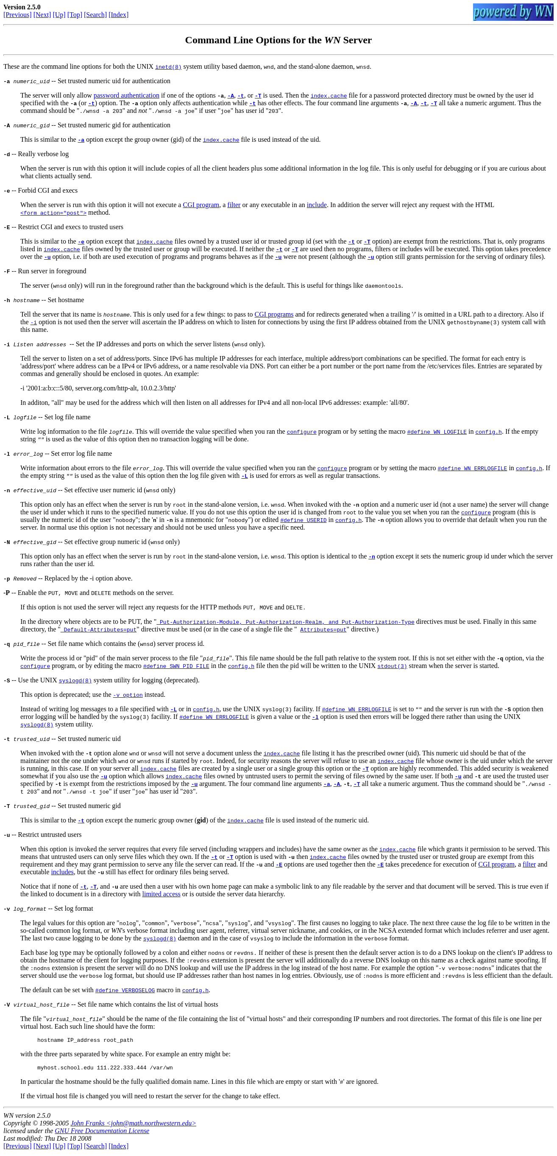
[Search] (95, 14)
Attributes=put (323, 629)
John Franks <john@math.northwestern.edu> (133, 1125)
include (317, 204)
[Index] (118, 14)
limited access (161, 894)
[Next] (42, 14)
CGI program (201, 204)
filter (233, 204)
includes (62, 871)
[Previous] (17, 14)
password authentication (126, 95)
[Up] (59, 14)
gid (201, 820)
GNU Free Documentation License (102, 1133)
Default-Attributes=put (98, 629)
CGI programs (273, 314)
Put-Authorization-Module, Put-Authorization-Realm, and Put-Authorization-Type (285, 622)
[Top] (74, 14)
